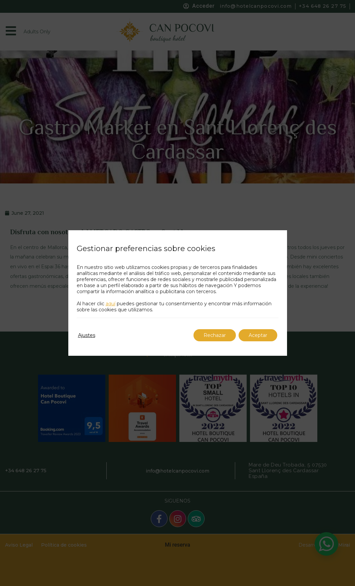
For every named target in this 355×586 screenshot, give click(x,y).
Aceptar (258, 335)
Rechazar (215, 335)
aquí (110, 304)
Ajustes (86, 335)
